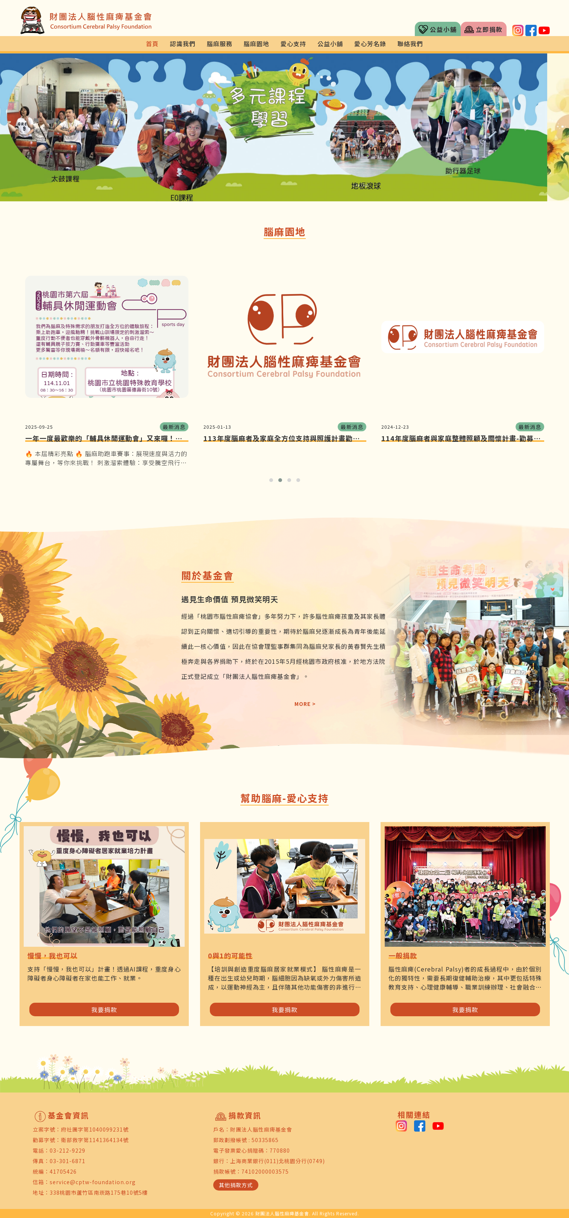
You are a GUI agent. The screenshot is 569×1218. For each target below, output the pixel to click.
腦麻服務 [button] (219, 43)
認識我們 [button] (183, 43)
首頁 (152, 43)
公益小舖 (438, 29)
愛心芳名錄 (370, 43)
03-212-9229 (67, 1150)
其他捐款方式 (236, 1185)
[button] (42, 127)
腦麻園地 (256, 43)
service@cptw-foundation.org (93, 1182)
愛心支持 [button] (293, 43)
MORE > (305, 703)
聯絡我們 (410, 43)
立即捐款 (483, 29)
